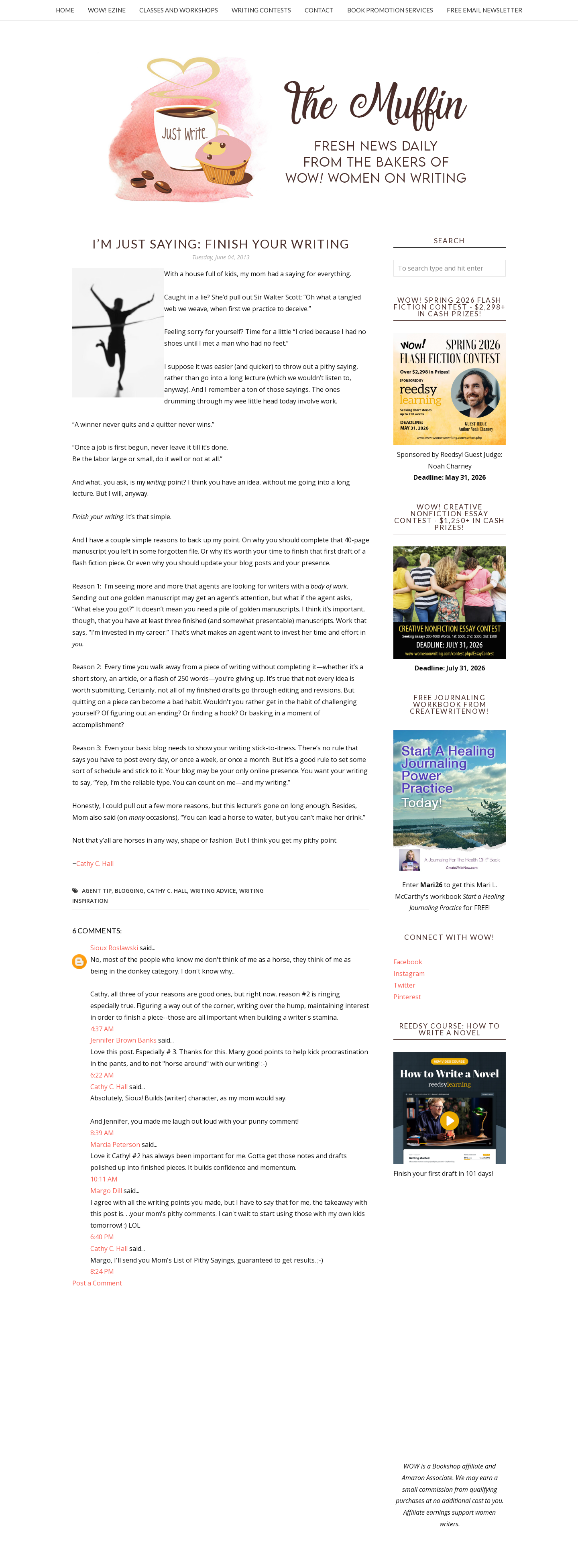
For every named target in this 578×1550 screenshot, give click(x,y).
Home (65, 10)
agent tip (97, 890)
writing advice (213, 890)
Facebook (407, 961)
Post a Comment (97, 1283)
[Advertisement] (449, 1320)
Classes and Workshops (178, 10)
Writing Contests (261, 10)
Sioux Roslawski (114, 947)
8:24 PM (102, 1271)
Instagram (409, 973)
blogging (129, 890)
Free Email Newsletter (484, 10)
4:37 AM (102, 1029)
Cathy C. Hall (95, 863)
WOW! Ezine (107, 10)
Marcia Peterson (115, 1144)
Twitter (404, 985)
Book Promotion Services (390, 10)
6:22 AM (102, 1075)
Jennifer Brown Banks (123, 1040)
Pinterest (407, 996)
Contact (319, 10)
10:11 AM (104, 1179)
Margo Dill (106, 1190)
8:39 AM (102, 1132)
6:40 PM (102, 1236)
